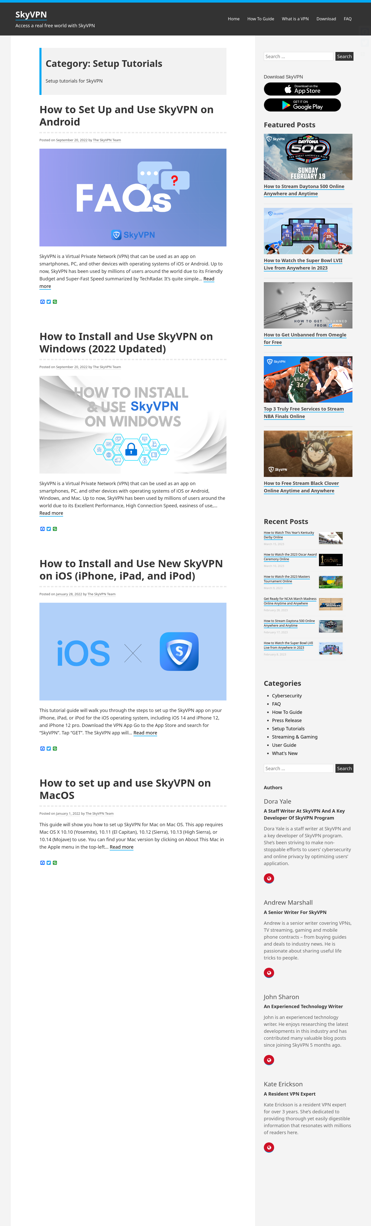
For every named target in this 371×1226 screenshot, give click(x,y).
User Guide (284, 745)
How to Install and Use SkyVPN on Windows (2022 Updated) (126, 342)
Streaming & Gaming (295, 737)
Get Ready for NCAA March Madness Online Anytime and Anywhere (290, 601)
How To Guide (260, 19)
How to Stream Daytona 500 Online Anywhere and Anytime (289, 623)
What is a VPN (295, 19)
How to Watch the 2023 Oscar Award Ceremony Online (290, 556)
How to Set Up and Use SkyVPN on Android (126, 115)
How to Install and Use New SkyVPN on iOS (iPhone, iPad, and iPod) (131, 569)
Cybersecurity (287, 695)
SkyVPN (31, 14)
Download (326, 19)
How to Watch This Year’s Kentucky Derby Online (289, 534)
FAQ (348, 19)
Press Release (287, 720)
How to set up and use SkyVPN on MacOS (125, 789)
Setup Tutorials (288, 728)
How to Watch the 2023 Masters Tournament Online (287, 578)
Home (234, 19)
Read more (51, 513)
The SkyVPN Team (107, 140)
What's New (285, 753)
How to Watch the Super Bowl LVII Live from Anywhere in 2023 (288, 645)
